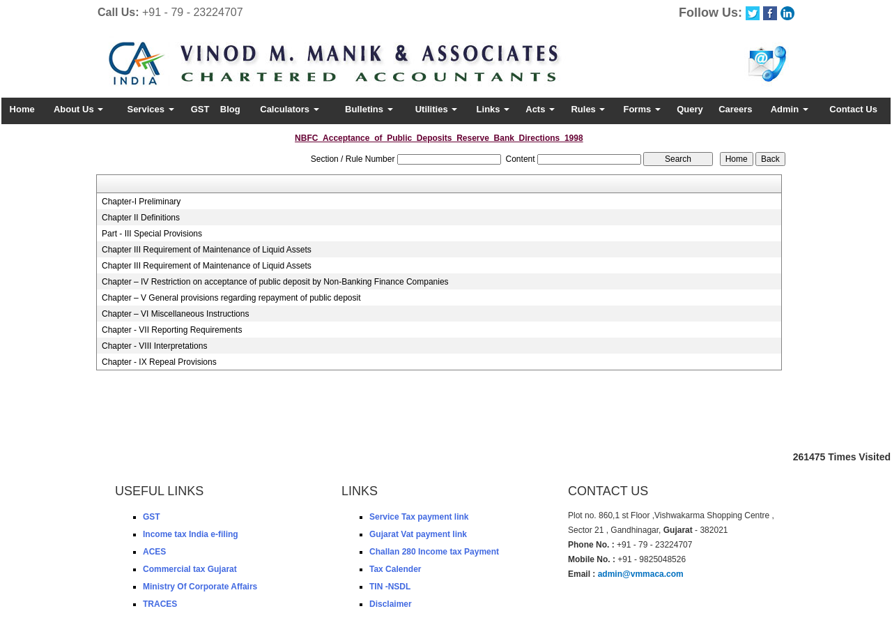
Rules (588, 109)
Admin (789, 109)
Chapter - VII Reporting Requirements (172, 330)
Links (493, 109)
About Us (78, 109)
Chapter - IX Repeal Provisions (159, 362)
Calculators (289, 109)
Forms (641, 109)
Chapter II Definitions (141, 218)
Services (150, 109)
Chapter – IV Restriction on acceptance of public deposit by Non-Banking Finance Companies (275, 282)
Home (22, 109)
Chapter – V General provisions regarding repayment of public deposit (231, 298)
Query (690, 109)
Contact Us (853, 109)
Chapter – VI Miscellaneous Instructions (175, 314)
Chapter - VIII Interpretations (154, 346)
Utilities (436, 109)
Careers (735, 109)
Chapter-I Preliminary (141, 201)
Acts (540, 109)
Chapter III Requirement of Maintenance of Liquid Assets (207, 250)
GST (200, 109)
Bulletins (369, 109)
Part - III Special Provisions (152, 234)
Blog (230, 109)
